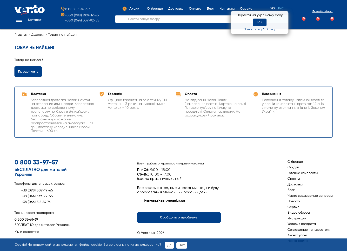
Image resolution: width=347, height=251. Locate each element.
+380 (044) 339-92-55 (82, 20)
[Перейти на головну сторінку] (29, 13)
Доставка (295, 184)
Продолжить (28, 71)
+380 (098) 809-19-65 (79, 16)
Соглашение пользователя (308, 229)
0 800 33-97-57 (75, 10)
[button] (27, 20)
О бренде (295, 161)
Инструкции (296, 218)
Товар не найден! (63, 34)
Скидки (293, 167)
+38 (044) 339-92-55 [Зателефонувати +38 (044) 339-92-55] (33, 196)
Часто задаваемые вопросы (310, 195)
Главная (21, 34)
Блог (291, 190)
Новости (293, 201)
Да (169, 245)
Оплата (293, 178)
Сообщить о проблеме (178, 217)
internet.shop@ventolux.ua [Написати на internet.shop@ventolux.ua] (161, 201)
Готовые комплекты (302, 173)
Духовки (38, 34)
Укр (273, 8)
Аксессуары (297, 235)
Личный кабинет (318, 11)
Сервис (293, 207)
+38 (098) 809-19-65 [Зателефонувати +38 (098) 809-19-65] (33, 190)
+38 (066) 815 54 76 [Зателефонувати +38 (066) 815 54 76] (32, 202)
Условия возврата (301, 224)
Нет (182, 245)
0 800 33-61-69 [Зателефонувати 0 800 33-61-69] (26, 219)
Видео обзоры (298, 212)
